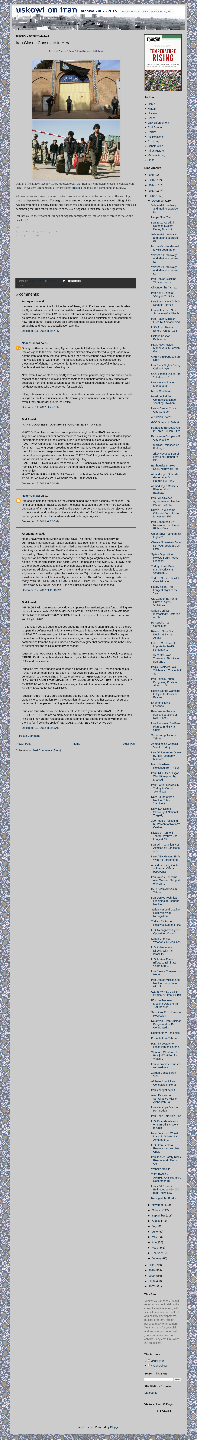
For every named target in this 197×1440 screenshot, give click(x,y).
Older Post (129, 743)
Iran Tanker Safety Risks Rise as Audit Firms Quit (166, 1160)
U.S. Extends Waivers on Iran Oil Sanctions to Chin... (165, 1124)
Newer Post (23, 743)
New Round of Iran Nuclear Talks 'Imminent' (162, 800)
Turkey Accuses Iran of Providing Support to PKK (165, 457)
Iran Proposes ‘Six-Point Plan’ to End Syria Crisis (166, 726)
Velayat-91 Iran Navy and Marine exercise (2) (164, 258)
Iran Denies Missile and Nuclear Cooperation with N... (165, 983)
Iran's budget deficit (163, 1090)
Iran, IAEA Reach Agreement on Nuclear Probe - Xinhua (166, 501)
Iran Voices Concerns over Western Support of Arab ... (165, 880)
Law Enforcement (158, 122)
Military (152, 108)
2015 (152, 179)
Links (151, 159)
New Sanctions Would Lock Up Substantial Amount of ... (164, 1136)
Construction (155, 145)
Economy (153, 141)
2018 (152, 174)
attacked (77, 187)
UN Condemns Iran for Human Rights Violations (165, 602)
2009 (152, 1275)
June (155, 1231)
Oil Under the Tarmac (164, 287)
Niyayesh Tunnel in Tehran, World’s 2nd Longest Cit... (164, 836)
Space (152, 117)
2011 (152, 1265)
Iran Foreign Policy (57, 285)
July (154, 1226)
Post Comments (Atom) (46, 750)
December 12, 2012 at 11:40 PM (41, 590)
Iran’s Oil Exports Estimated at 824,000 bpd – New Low (165, 1189)
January (157, 1258)
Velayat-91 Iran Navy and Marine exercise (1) (164, 270)
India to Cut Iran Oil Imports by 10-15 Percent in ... (163, 646)
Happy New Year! (161, 217)
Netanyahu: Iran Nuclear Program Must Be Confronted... (166, 1024)
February (158, 1252)
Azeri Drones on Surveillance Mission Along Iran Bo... (164, 1098)
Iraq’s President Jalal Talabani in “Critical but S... (166, 670)
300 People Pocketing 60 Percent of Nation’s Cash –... (165, 824)
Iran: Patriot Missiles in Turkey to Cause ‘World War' (165, 788)
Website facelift (160, 1168)
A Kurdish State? (161, 417)
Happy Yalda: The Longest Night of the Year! (164, 590)
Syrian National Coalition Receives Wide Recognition (166, 913)
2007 (152, 1286)
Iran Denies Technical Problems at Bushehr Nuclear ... (165, 901)
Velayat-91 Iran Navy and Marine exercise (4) (164, 208)
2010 (152, 1270)
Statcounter (151, 1392)
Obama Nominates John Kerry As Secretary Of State (166, 545)
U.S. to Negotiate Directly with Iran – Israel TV (163, 950)
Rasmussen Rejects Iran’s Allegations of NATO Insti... (164, 714)
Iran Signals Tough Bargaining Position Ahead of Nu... (164, 682)
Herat (43, 285)
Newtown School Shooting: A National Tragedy (164, 812)
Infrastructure (156, 150)
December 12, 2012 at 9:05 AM (40, 521)
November (158, 1204)
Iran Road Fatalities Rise (166, 1115)
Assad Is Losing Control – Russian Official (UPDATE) (165, 868)
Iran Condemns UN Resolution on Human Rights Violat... (165, 525)
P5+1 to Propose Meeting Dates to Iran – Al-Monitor (165, 1003)
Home (76, 743)
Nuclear (152, 113)
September (159, 1215)
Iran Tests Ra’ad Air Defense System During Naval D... (163, 226)
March (156, 1247)
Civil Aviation (155, 127)
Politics (152, 131)
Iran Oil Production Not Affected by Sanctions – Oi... (165, 848)
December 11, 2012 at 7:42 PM (41, 407)
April (155, 1242)
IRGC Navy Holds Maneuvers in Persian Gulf (165, 348)
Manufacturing (156, 155)
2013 (152, 190)
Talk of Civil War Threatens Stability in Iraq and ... (165, 658)
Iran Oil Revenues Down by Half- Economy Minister (166, 756)
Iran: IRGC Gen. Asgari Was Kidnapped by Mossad (165, 776)
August (156, 1220)
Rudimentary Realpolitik (165, 1032)
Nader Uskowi (31, 343)
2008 (152, 1281)
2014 (152, 185)
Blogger (115, 1427)
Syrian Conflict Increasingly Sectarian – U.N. (165, 614)
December (158, 200)
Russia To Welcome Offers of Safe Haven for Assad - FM (165, 513)
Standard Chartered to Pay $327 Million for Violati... (164, 1055)
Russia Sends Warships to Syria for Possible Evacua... (165, 694)
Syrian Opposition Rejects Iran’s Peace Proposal (164, 557)
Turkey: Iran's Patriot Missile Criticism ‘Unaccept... (163, 569)
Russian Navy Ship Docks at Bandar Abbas (162, 634)
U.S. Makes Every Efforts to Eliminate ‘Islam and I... (163, 962)
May (155, 1236)
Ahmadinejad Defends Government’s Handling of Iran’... (164, 477)
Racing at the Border (163, 1198)
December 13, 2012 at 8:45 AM (40, 727)
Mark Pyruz (157, 1360)
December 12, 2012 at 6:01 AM (40, 483)
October (157, 1210)
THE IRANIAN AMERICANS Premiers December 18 (166, 1177)
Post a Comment (29, 735)
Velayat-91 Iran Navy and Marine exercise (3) (164, 238)
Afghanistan (31, 285)
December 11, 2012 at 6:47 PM (41, 330)
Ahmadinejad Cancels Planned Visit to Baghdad (164, 489)
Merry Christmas (161, 391)
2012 (152, 195)
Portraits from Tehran (164, 1038)
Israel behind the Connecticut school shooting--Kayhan (163, 400)
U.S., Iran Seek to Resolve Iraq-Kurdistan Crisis (166, 1148)
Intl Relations (156, 136)
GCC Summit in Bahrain (165, 422)
